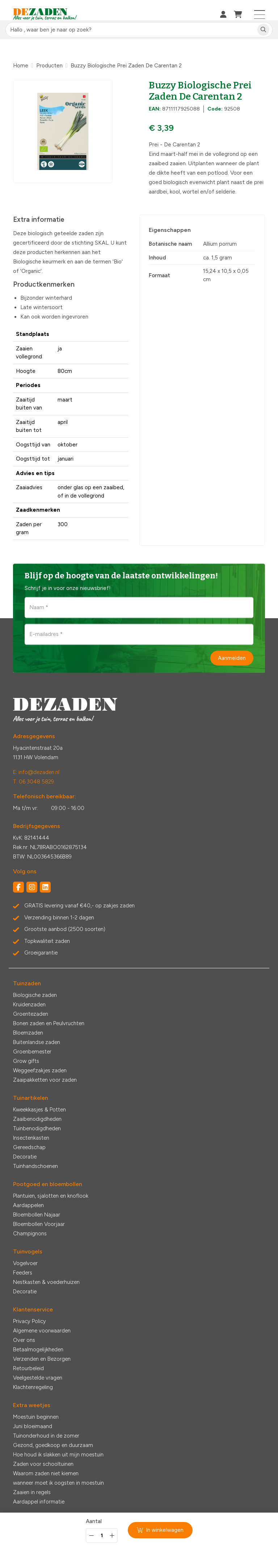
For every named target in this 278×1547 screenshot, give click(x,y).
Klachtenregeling (33, 1387)
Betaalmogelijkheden (38, 1349)
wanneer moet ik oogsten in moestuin (58, 1483)
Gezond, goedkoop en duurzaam (53, 1445)
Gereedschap (29, 1147)
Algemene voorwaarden (42, 1330)
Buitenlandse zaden (36, 1042)
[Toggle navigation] (259, 14)
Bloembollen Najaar (36, 1214)
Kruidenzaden (29, 1004)
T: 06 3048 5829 (33, 781)
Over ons (24, 1340)
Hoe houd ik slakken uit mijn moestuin (58, 1454)
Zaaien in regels (32, 1492)
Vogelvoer (25, 1263)
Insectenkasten (31, 1138)
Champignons (30, 1233)
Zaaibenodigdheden (37, 1119)
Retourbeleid (28, 1368)
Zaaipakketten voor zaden (45, 1080)
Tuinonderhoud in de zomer (46, 1435)
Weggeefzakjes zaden (40, 1070)
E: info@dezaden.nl (36, 772)
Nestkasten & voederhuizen (46, 1282)
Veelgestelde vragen (37, 1378)
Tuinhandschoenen (35, 1166)
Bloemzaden (28, 1033)
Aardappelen (28, 1205)
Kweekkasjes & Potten (39, 1109)
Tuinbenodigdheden (37, 1128)
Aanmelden (232, 657)
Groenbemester (32, 1051)
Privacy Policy (29, 1321)
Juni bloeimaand (32, 1426)
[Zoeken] (263, 30)
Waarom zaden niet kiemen (46, 1473)
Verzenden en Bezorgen (42, 1359)
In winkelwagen (160, 1530)
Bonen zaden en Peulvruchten (48, 1023)
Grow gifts (26, 1061)
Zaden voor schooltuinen (43, 1464)
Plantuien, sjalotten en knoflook (50, 1196)
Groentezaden (30, 1014)
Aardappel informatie (38, 1501)
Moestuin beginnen (36, 1417)
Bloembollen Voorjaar (39, 1224)
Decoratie (25, 1156)
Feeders (22, 1272)
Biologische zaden (35, 995)
